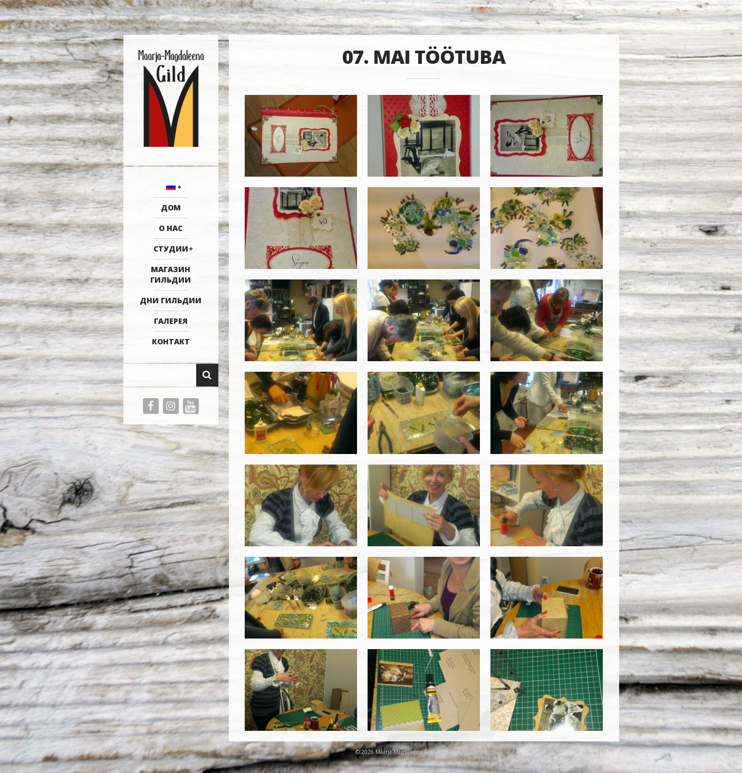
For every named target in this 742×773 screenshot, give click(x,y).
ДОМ (171, 207)
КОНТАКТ (171, 341)
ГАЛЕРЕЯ (171, 321)
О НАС (170, 228)
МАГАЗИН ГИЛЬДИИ (170, 274)
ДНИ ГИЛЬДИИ (170, 300)
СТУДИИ (170, 249)
